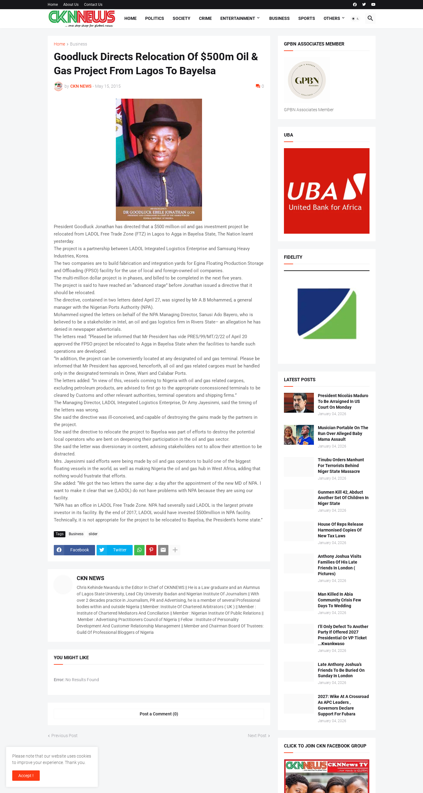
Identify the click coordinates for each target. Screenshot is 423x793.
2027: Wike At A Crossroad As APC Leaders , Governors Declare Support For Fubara (343, 705)
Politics (154, 18)
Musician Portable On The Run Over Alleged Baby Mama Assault (343, 433)
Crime (205, 18)
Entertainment (237, 18)
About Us (71, 4)
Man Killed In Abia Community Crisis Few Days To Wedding (339, 600)
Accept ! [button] (26, 775)
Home (53, 4)
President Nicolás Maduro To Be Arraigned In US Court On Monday (343, 401)
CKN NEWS (90, 578)
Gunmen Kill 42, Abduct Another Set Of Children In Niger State (343, 498)
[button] (355, 19)
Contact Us (93, 4)
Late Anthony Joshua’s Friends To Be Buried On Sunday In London (341, 670)
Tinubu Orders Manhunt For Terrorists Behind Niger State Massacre (341, 465)
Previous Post (64, 735)
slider (93, 534)
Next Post (257, 735)
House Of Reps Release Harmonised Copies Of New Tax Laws (340, 530)
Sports (306, 18)
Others (332, 18)
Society (181, 18)
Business (279, 18)
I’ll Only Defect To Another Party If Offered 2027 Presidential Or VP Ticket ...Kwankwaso (343, 635)
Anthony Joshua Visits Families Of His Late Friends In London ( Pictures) (339, 565)
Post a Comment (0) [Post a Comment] (159, 713)
